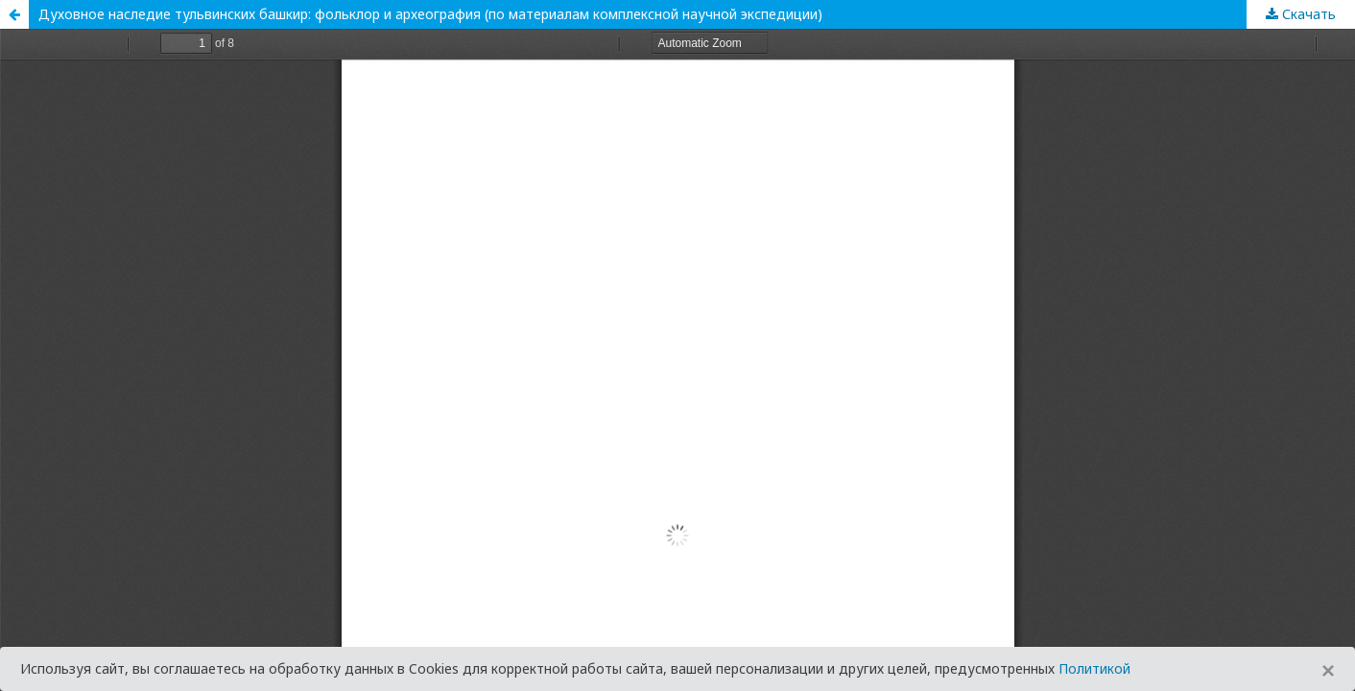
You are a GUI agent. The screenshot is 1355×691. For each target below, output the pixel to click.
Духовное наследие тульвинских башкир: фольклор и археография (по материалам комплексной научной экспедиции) (430, 14)
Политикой (1094, 668)
